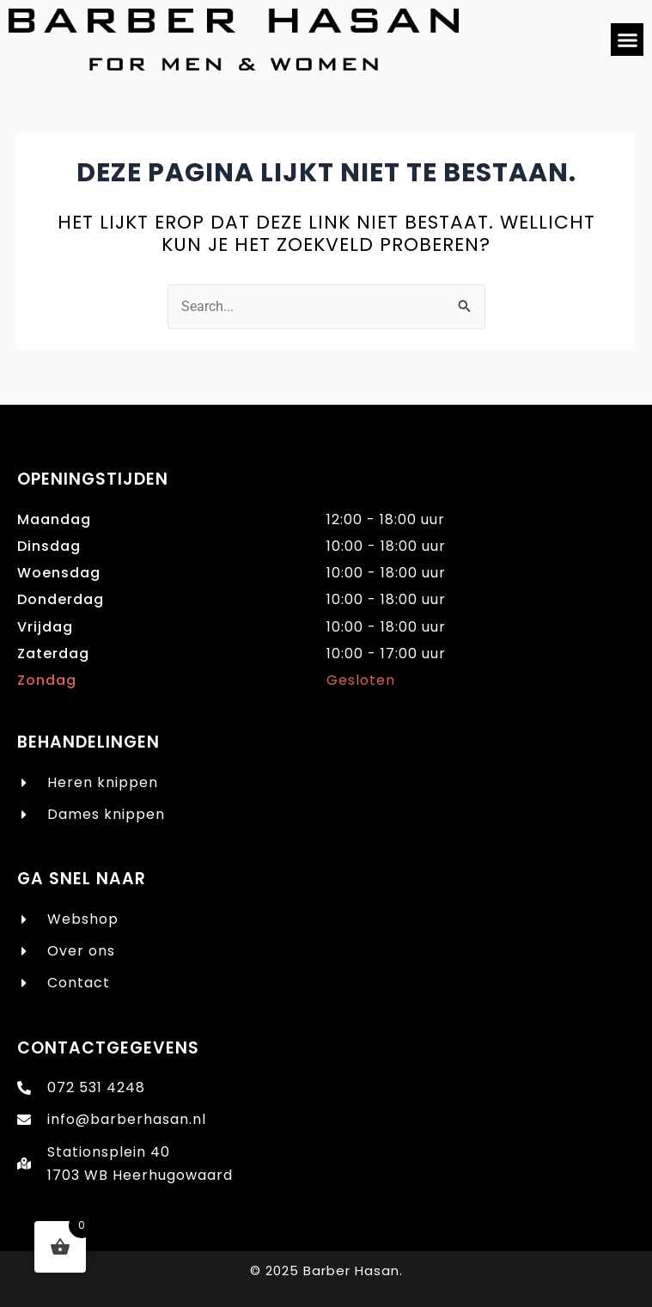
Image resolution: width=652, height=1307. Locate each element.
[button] (627, 39)
